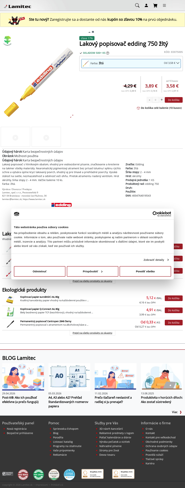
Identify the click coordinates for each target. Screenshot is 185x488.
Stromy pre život (109, 450)
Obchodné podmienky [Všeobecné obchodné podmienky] (159, 441)
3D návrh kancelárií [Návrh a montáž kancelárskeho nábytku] (111, 428)
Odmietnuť (40, 271)
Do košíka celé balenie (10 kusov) (159, 108)
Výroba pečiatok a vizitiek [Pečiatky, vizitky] (114, 441)
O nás (149, 428)
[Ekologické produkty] (7, 41)
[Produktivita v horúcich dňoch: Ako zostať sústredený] (162, 377)
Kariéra (150, 463)
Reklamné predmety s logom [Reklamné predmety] (116, 433)
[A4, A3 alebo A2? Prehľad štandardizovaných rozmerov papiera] (69, 377)
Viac (177, 412)
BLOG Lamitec (18, 357)
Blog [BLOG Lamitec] (55, 433)
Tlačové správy (154, 459)
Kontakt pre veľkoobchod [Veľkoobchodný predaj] (161, 437)
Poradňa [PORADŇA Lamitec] (58, 437)
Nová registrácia (17, 428)
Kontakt (150, 433)
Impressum (42, 484)
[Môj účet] (146, 5)
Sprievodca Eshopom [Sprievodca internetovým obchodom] (65, 428)
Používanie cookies (157, 450)
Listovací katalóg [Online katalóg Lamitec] (63, 441)
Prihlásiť (55, 484)
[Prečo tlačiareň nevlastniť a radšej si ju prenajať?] (116, 377)
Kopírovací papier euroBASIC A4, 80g (39, 297)
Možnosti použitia (26, 156)
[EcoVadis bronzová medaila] (53, 474)
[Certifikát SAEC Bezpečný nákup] (7, 473)
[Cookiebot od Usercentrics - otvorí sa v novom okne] (155, 214)
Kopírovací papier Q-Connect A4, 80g (39, 309)
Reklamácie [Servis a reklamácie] (60, 454)
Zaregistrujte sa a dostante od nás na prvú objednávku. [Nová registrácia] (92, 19)
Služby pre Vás (106, 423)
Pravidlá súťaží (154, 454)
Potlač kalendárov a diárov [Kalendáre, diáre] (115, 437)
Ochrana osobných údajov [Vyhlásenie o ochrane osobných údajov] (161, 446)
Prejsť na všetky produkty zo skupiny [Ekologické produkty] (92, 332)
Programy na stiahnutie (67, 446)
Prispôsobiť (92, 271)
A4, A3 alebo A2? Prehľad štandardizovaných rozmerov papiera (68, 402)
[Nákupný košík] (155, 5)
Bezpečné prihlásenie (20, 433)
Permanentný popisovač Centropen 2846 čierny (45, 321)
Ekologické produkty (24, 290)
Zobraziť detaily (154, 259)
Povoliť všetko (145, 271)
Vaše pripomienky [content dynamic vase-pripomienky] (64, 450)
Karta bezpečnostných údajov (43, 152)
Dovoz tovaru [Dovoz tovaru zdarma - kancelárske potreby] (107, 454)
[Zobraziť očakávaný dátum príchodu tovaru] (107, 53)
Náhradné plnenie (110, 446)
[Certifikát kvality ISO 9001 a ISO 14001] (23, 474)
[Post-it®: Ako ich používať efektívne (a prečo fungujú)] (23, 377)
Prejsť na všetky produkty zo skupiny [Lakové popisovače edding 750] (92, 281)
